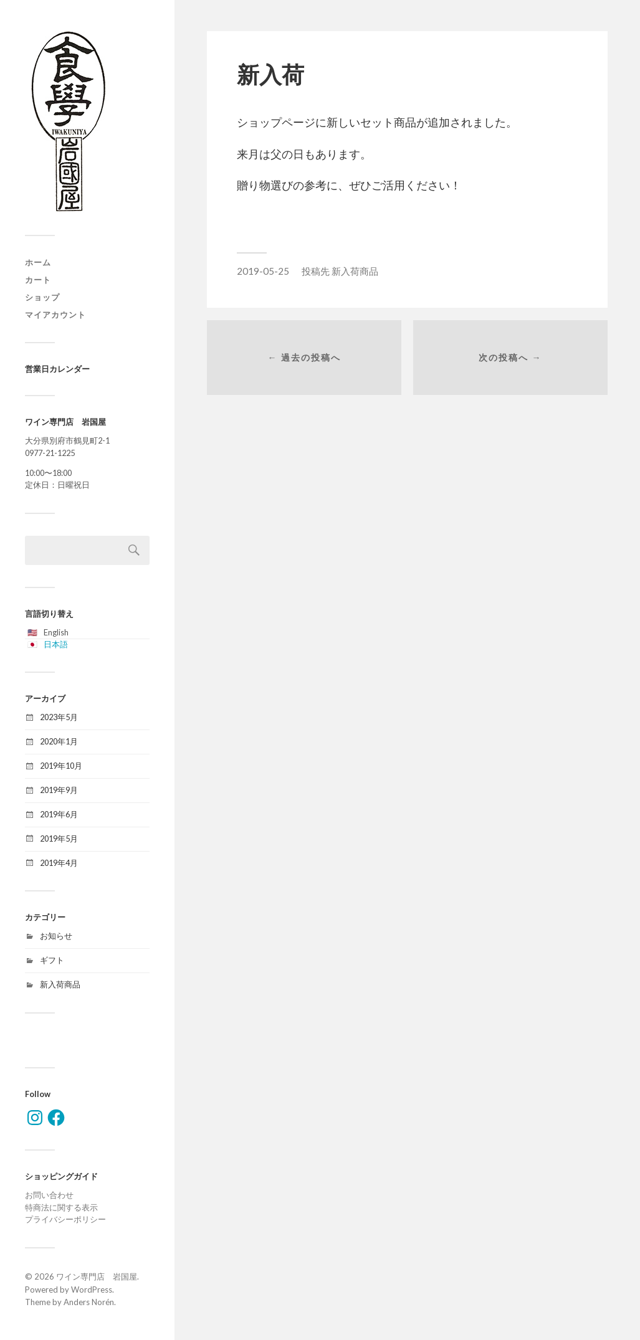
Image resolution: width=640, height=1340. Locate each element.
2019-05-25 (263, 271)
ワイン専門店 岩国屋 (96, 1276)
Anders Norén (89, 1302)
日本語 (56, 644)
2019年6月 (59, 814)
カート (38, 280)
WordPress (91, 1290)
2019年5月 (59, 838)
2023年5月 (59, 717)
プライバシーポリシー (65, 1219)
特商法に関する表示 (61, 1207)
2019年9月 (59, 790)
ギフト (52, 960)
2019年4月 (59, 863)
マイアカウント (55, 315)
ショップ (42, 297)
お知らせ (56, 936)
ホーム (38, 262)
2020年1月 (59, 741)
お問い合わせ (49, 1195)
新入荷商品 (60, 984)
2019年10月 (61, 766)
